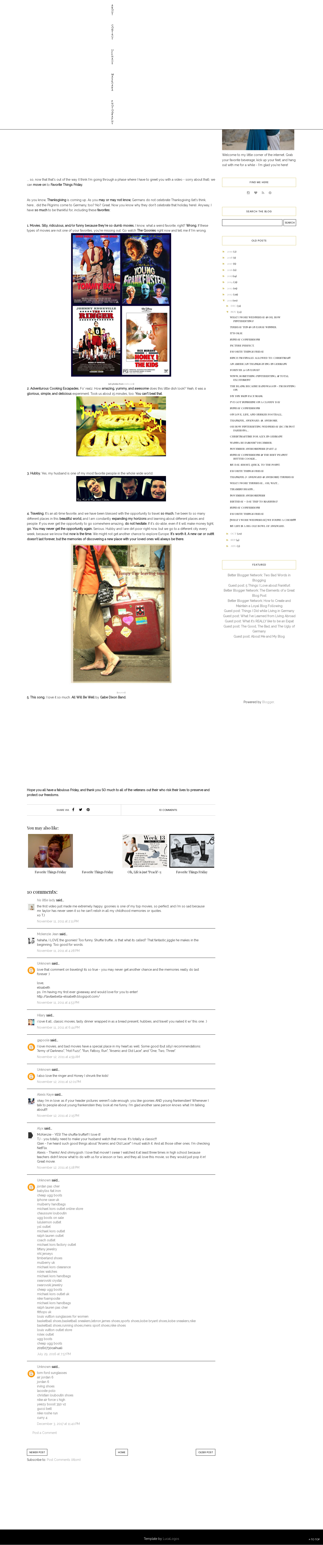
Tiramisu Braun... (242, 489)
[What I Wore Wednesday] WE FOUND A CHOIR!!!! (263, 520)
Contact (54, 5)
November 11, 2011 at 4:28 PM (58, 950)
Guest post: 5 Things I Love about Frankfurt (259, 585)
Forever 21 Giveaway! (245, 370)
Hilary (41, 1015)
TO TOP (314, 1539)
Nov (234, 312)
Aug (234, 546)
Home (121, 1452)
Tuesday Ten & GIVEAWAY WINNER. (253, 327)
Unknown (44, 963)
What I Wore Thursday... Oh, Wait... (254, 483)
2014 (230, 282)
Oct (234, 533)
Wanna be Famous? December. (251, 442)
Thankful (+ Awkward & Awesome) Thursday (262, 477)
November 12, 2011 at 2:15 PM (58, 1115)
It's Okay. (236, 333)
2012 (230, 294)
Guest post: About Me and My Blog (259, 636)
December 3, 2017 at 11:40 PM (58, 1424)
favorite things (126, 66)
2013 (230, 288)
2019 (230, 251)
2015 (230, 276)
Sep (233, 540)
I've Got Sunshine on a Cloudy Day (255, 402)
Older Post (205, 1452)
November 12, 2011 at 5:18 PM (58, 1167)
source (121, 692)
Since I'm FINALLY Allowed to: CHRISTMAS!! (260, 358)
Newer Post (37, 1452)
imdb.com (128, 384)
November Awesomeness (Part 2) (253, 448)
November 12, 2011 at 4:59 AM (58, 1057)
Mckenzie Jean (48, 934)
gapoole (43, 1040)
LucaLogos (171, 1539)
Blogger (268, 702)
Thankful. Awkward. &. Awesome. (254, 420)
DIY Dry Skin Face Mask (246, 396)
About (36, 5)
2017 (230, 263)
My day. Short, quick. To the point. (255, 464)
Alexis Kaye (45, 1094)
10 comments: (168, 810)
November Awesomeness (247, 495)
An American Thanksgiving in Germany (258, 364)
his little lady (46, 900)
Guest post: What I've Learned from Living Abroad (259, 616)
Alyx (40, 1128)
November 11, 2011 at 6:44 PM (58, 1027)
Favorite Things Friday (247, 351)
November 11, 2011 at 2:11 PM (58, 921)
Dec (234, 305)
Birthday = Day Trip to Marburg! (253, 501)
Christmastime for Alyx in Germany (256, 436)
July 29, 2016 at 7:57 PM (54, 1354)
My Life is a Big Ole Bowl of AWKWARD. (257, 526)
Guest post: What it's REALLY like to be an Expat (259, 621)
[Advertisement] (64, 1500)
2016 (230, 270)
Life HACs (73, 5)
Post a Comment (45, 1433)
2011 (230, 300)
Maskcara (93, 5)
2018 (230, 257)
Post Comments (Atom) (64, 1460)
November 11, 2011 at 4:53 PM (58, 1002)
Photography (116, 5)
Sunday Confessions (245, 339)
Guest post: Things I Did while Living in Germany (259, 611)
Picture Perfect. (242, 345)
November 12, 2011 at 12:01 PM (59, 1082)
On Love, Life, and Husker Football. (256, 414)
